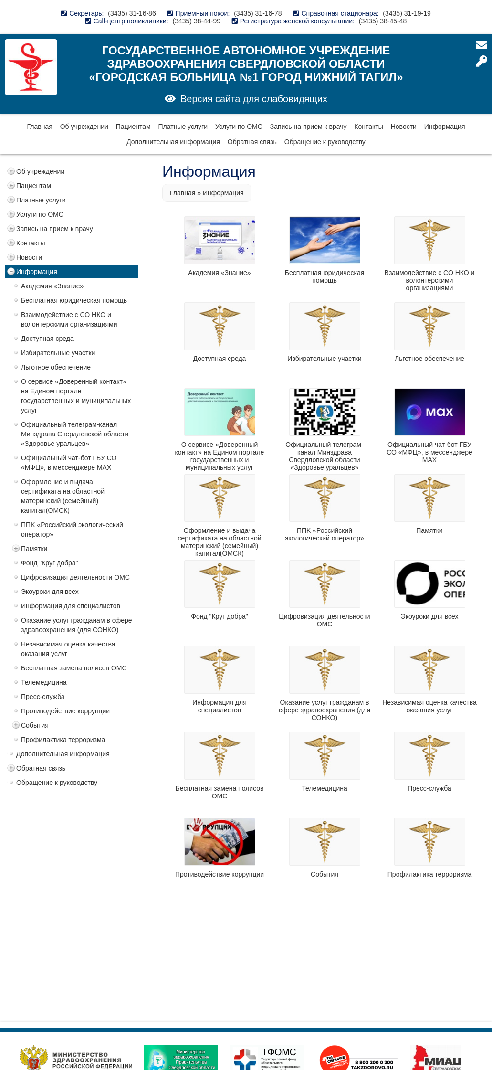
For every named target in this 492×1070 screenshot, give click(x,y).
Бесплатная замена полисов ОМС (74, 668)
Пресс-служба (43, 696)
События (35, 725)
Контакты (368, 126)
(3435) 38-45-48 (383, 21)
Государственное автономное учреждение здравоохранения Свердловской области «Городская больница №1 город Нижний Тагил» (246, 64)
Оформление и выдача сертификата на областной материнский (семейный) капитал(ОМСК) (63, 496)
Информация (444, 126)
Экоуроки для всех (50, 591)
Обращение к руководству (325, 142)
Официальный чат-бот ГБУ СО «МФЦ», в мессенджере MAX (68, 462)
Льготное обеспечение (56, 367)
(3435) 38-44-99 (196, 21)
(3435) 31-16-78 (258, 13)
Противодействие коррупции (65, 711)
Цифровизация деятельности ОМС (75, 577)
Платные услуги (183, 126)
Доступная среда (47, 338)
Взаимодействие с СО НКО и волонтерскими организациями (69, 319)
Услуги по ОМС (238, 126)
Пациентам (133, 126)
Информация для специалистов (70, 606)
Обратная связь (252, 142)
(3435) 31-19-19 (406, 13)
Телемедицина (44, 682)
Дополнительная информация (173, 142)
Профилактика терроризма (63, 739)
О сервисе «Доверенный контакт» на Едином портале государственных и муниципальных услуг (76, 396)
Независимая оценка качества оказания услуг (68, 648)
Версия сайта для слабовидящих (253, 99)
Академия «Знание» (52, 286)
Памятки (34, 548)
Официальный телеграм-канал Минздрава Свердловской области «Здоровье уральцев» (74, 434)
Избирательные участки (58, 353)
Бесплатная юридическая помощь (74, 300)
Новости (404, 126)
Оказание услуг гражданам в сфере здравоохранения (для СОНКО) (76, 625)
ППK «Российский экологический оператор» (72, 529)
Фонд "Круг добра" (49, 563)
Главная (39, 126)
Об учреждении (84, 126)
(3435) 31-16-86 (132, 13)
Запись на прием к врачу (308, 126)
